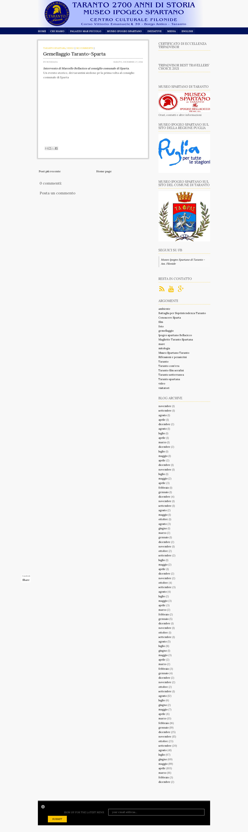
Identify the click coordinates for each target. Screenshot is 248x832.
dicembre (164, 424)
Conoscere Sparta (169, 317)
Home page (104, 171)
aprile (162, 419)
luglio (161, 433)
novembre (164, 406)
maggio (163, 456)
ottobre (163, 519)
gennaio (163, 492)
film (160, 322)
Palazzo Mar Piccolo (85, 31)
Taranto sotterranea (171, 374)
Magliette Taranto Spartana (175, 339)
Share (26, 580)
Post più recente (50, 171)
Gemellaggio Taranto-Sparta (74, 54)
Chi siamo (57, 31)
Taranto (163, 361)
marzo (162, 442)
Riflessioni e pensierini (172, 357)
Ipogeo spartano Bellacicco (175, 335)
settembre (165, 410)
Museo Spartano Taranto (173, 352)
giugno (162, 528)
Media (172, 31)
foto (161, 326)
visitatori (163, 388)
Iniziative (155, 31)
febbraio (163, 487)
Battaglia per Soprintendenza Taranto (182, 313)
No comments (84, 48)
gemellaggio (166, 330)
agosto (162, 415)
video (70, 48)
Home (42, 31)
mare (161, 344)
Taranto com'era (168, 366)
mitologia (164, 348)
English (188, 31)
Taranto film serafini (171, 370)
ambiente (164, 308)
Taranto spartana (54, 48)
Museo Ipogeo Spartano (124, 31)
